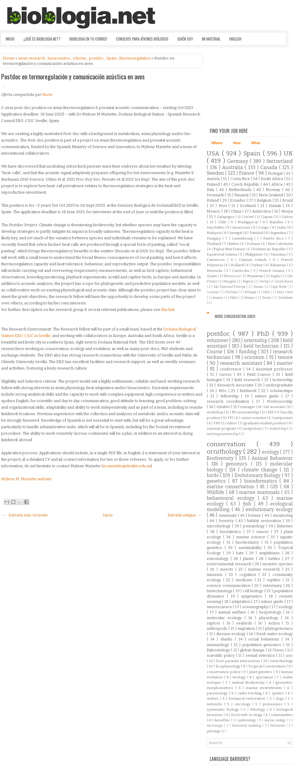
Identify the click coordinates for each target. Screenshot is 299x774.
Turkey (257, 265)
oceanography (255, 607)
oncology (243, 704)
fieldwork (249, 390)
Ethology (258, 709)
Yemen (267, 298)
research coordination (229, 401)
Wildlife (216, 492)
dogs (280, 698)
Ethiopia (251, 292)
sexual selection (261, 655)
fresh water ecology (274, 634)
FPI (231, 418)
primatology (254, 526)
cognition (249, 574)
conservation (232, 444)
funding (248, 351)
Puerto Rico (274, 238)
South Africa (272, 178)
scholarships (281, 390)
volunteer (218, 340)
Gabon (287, 217)
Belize (234, 244)
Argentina (278, 233)
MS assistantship (246, 412)
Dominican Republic (269, 249)
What (255, 143)
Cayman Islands (254, 260)
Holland (237, 265)
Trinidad (256, 233)
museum (216, 574)
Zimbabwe (285, 298)
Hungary (214, 238)
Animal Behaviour (272, 458)
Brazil (287, 200)
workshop (215, 412)
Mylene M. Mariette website (26, 479)
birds (213, 475)
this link (168, 309)
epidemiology (247, 720)
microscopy (215, 726)
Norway (274, 189)
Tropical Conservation (267, 666)
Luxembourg (243, 238)
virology (239, 677)
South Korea (284, 281)
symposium (283, 418)
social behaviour (264, 639)
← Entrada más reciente (25, 515)
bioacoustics (59, 58)
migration (247, 628)
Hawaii (276, 205)
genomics (238, 464)
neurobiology (282, 661)
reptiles (275, 580)
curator (224, 406)
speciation (265, 677)
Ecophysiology (228, 666)
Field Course (260, 374)
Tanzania (279, 254)
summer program (222, 428)
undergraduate (279, 385)
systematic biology (224, 709)
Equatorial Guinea (222, 254)
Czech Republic (246, 184)
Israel (249, 217)
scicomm (255, 357)
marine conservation (232, 486)
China (236, 211)
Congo (264, 227)
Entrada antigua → (184, 515)
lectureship (283, 380)
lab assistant (275, 407)
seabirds (245, 623)
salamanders (282, 715)
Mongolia (230, 281)
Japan (268, 217)
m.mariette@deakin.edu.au (127, 466)
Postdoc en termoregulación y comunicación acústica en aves (73, 76)
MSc (223, 390)
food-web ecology (247, 715)
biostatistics (231, 531)
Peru (224, 205)
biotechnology (220, 591)
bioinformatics (261, 481)
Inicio (10, 39)
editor (232, 423)
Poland (213, 200)
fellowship (230, 396)
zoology (286, 607)
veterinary (273, 585)
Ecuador (238, 200)
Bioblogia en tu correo (88, 39)
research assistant (242, 363)
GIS (275, 486)
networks (215, 704)
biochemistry (248, 542)
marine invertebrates (265, 688)
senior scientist (254, 418)
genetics (217, 481)
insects (227, 569)
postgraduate (253, 429)
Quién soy (185, 39)
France (247, 173)
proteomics (273, 704)
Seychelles (216, 227)
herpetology (271, 612)
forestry (227, 520)
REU (271, 412)
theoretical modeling (247, 726)
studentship (278, 429)
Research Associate (236, 385)
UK (288, 153)
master (285, 363)
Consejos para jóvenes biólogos (142, 39)
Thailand (214, 244)
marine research (265, 569)
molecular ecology (225, 618)
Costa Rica (240, 178)
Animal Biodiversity (249, 682)
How (237, 143)
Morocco (232, 276)
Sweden (216, 173)
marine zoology (275, 720)
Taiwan (258, 287)
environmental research (229, 564)
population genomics (263, 645)
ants (289, 655)
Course (215, 351)
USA (214, 153)
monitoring (283, 515)
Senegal (236, 233)
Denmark (216, 195)
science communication (229, 585)
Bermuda (215, 271)
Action (275, 623)
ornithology (225, 451)
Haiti (267, 292)
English (235, 39)
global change (253, 650)
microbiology (219, 526)
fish (248, 504)
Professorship (280, 401)
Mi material (211, 39)
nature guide (268, 396)
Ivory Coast (285, 292)
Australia (233, 167)
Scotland (248, 205)
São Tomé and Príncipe (230, 287)
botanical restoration (248, 698)
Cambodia (241, 271)
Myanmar (255, 276)
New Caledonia (280, 244)
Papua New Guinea (229, 249)
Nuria (47, 94)
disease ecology (231, 634)
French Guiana (272, 271)
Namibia (277, 222)
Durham (231, 292)
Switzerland (279, 161)
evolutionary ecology (269, 509)
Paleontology (219, 650)
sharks (227, 639)
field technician (262, 346)
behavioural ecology (232, 498)
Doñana (253, 244)
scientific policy (221, 655)
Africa (277, 184)
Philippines (254, 254)
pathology (214, 731)
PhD (264, 334)
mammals (228, 515)
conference (231, 369)
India (282, 227)
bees (280, 650)
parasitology (218, 693)
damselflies (222, 720)
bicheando (278, 726)
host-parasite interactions (238, 661)
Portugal (276, 173)
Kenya (287, 211)
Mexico (214, 211)
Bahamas (278, 265)
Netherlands (241, 189)
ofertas (80, 58)
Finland (214, 184)
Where (216, 143)
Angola (275, 276)
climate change (261, 470)
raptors (215, 623)
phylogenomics (279, 628)
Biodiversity (221, 458)
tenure (285, 357)
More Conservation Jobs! (235, 316)
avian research (32, 58)
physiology (270, 618)
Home (9, 58)
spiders (278, 693)
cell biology (253, 591)
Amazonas (241, 227)
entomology (218, 558)
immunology (219, 645)
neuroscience (220, 607)
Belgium (265, 200)
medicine (245, 580)
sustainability (251, 547)
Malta (234, 298)
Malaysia (214, 233)
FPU (217, 423)
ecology (271, 452)
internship (256, 340)
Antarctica (262, 211)
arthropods (217, 628)
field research (248, 380)
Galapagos (226, 217)
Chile (223, 222)
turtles (275, 558)
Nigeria (248, 281)
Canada (269, 167)
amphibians (270, 553)
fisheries (285, 526)
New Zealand (271, 195)
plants (249, 558)
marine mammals (260, 492)
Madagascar (249, 222)
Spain (111, 58)
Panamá (241, 195)
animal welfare (232, 612)
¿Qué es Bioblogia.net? (42, 39)
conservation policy (224, 672)
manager (248, 407)
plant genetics (261, 672)
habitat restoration (265, 520)
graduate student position (265, 423)
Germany (238, 161)
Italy (211, 189)
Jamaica (218, 298)
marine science (252, 537)
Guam (212, 276)
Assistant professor (274, 369)
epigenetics (253, 596)
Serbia (264, 281)
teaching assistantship (223, 434)
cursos (226, 374)
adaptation (241, 601)
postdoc (97, 58)
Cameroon (217, 260)
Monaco (250, 298)
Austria (214, 178)
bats (241, 553)
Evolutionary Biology (258, 475)
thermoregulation (135, 58)
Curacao (213, 292)
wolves (213, 698)
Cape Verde (279, 287)
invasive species (278, 564)
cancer (263, 531)
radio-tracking (250, 693)
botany (255, 515)
